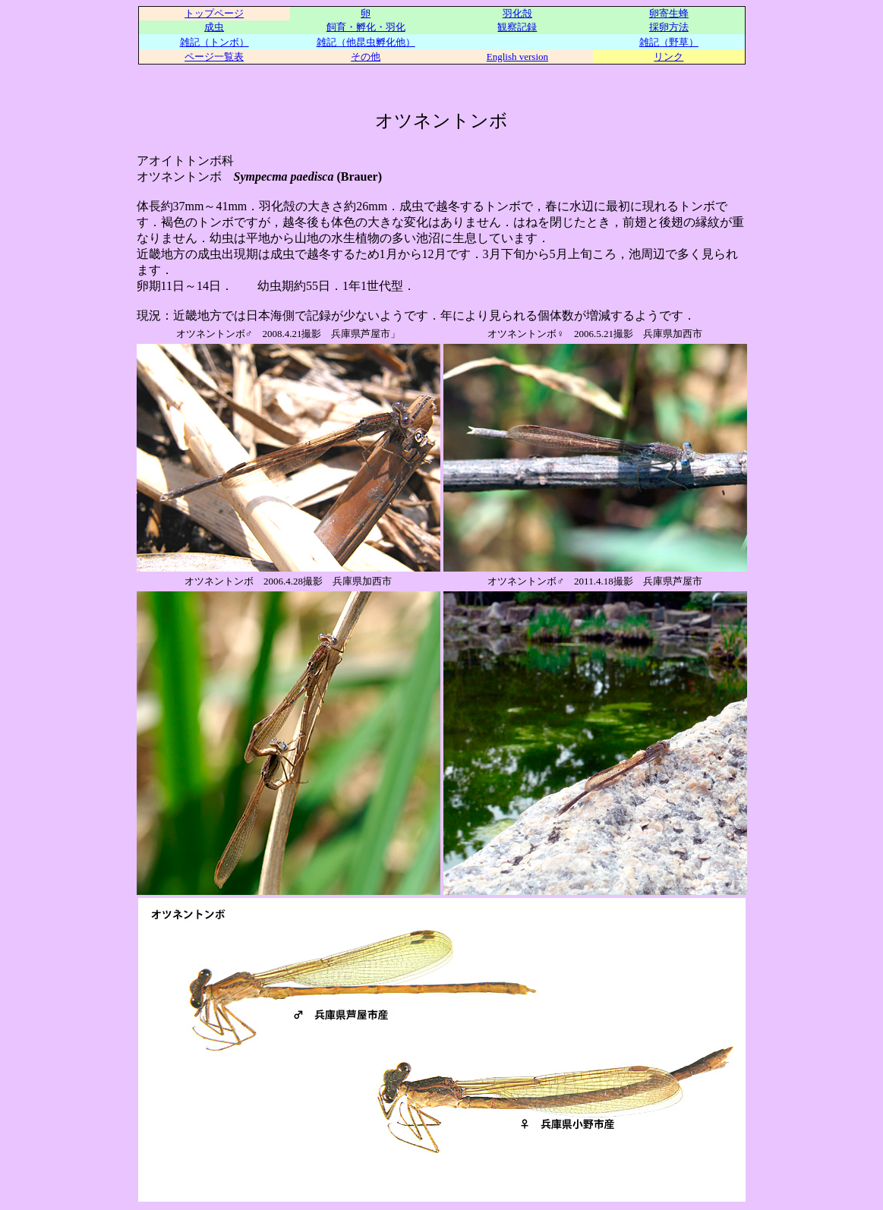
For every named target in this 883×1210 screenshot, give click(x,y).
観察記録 (517, 27)
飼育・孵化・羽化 (365, 27)
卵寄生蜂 (669, 13)
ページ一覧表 (214, 56)
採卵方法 (669, 27)
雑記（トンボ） (214, 42)
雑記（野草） (669, 42)
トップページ (214, 13)
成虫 (214, 27)
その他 (365, 56)
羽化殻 (517, 13)
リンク (668, 56)
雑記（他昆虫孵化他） (366, 42)
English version (517, 56)
